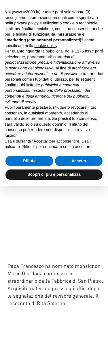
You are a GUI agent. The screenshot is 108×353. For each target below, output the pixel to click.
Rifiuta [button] (29, 161)
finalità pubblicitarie (22, 85)
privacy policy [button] (26, 23)
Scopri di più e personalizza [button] (53, 174)
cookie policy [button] (46, 45)
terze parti (94, 51)
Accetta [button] (78, 161)
